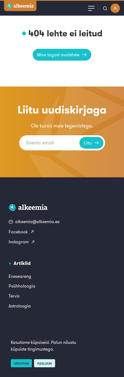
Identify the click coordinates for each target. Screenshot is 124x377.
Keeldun (44, 363)
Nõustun (21, 363)
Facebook (21, 231)
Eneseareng (20, 276)
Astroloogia (20, 306)
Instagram (22, 241)
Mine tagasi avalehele (62, 54)
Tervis (14, 296)
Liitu (91, 143)
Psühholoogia (22, 286)
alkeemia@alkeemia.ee (34, 221)
